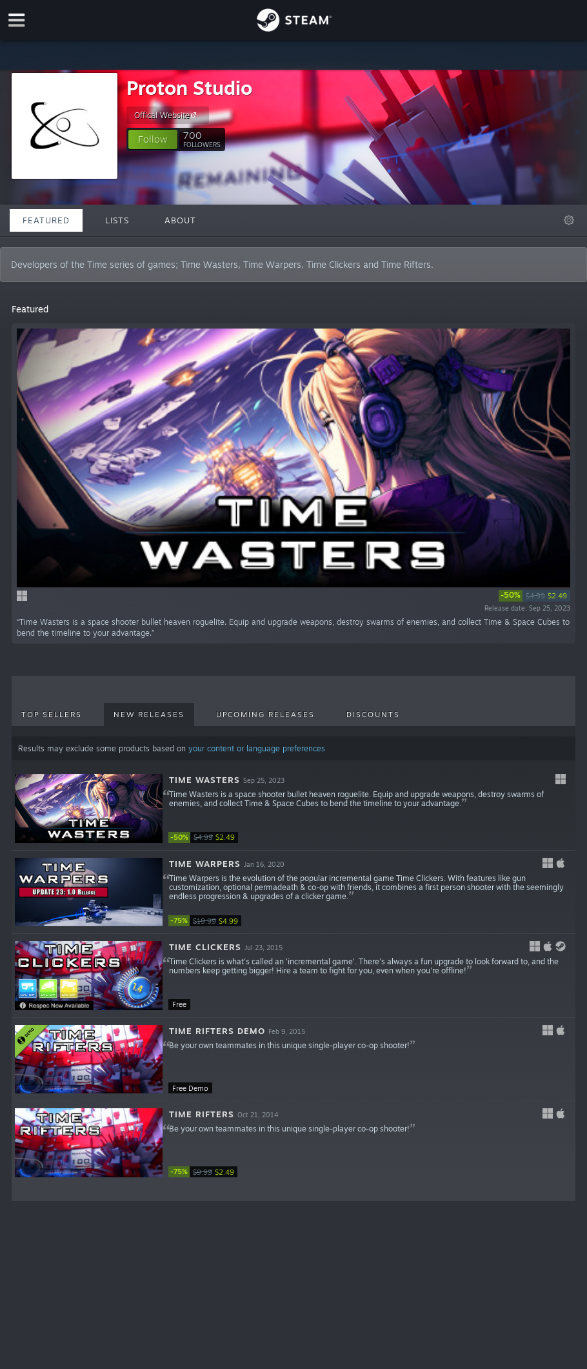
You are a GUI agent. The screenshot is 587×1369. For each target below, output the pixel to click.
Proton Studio (189, 87)
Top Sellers (51, 714)
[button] (152, 139)
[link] (534, 596)
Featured (46, 220)
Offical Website (167, 115)
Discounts (373, 714)
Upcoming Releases (265, 714)
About (180, 220)
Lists (117, 220)
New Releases (149, 714)
